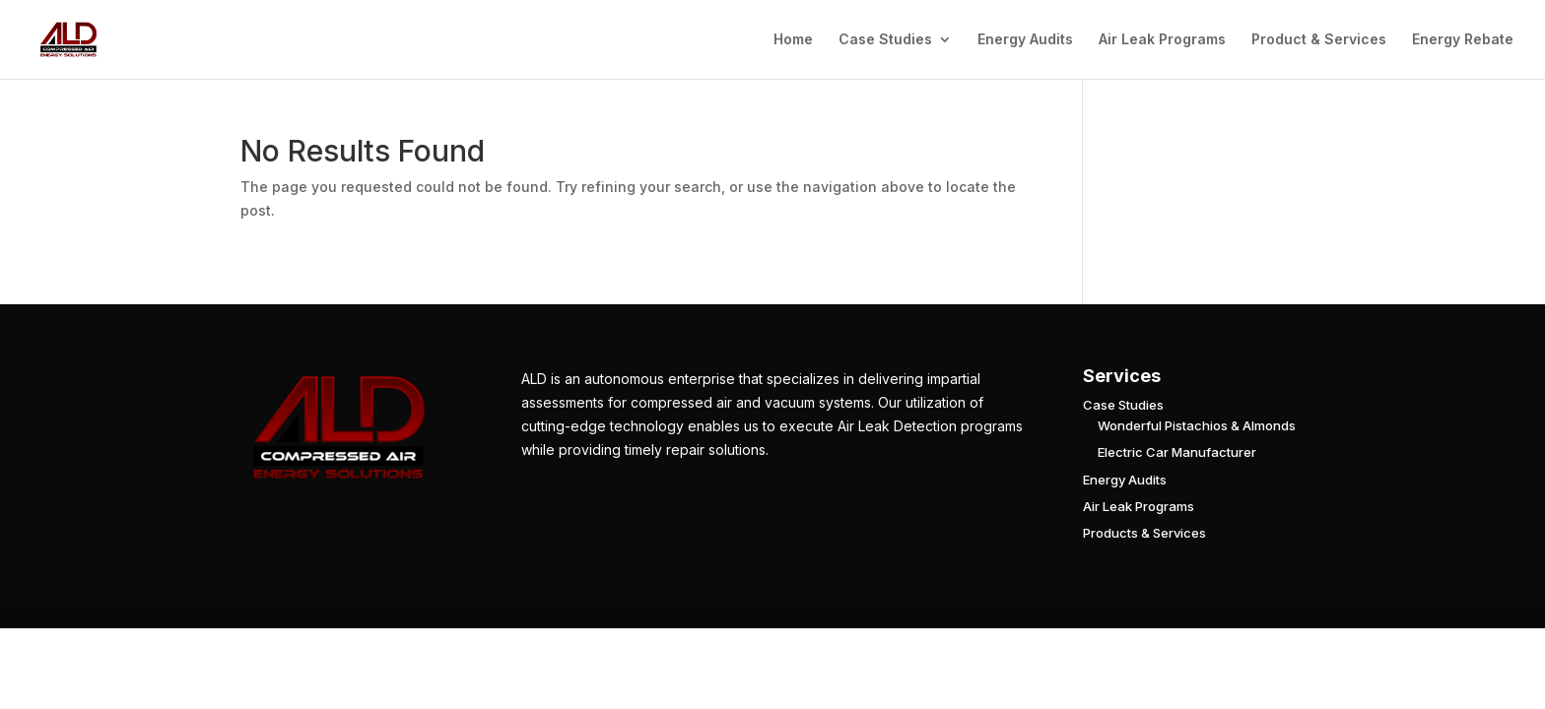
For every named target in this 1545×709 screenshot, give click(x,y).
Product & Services (1318, 39)
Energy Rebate (1462, 39)
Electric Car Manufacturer (1177, 452)
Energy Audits (1025, 39)
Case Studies (885, 39)
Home (793, 39)
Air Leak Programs (1162, 39)
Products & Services (1144, 533)
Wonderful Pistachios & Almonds (1197, 425)
